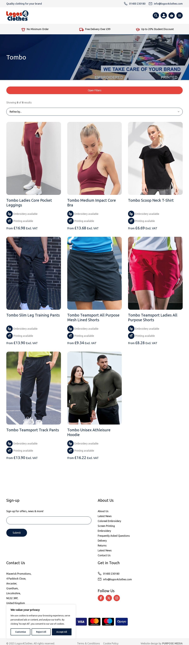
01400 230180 (111, 573)
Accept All (61, 632)
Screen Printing (106, 525)
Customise (20, 632)
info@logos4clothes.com (117, 579)
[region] (41, 622)
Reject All (41, 632)
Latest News (105, 516)
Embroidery (104, 530)
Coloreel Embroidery (109, 521)
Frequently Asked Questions (114, 535)
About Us (103, 511)
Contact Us (104, 555)
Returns (102, 545)
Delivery (102, 540)
